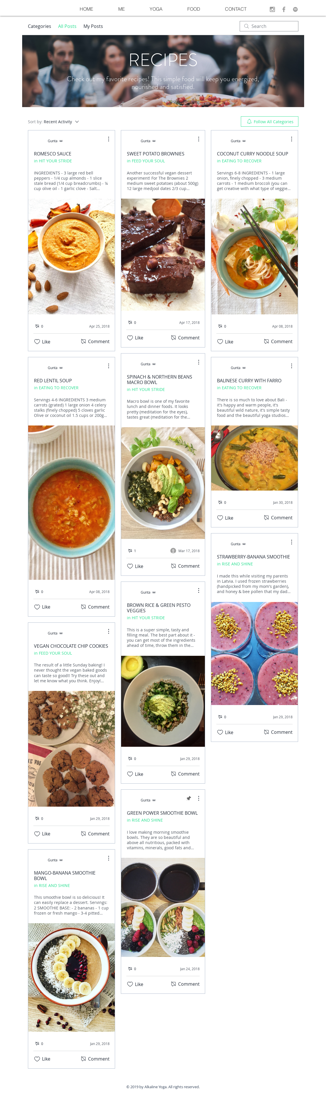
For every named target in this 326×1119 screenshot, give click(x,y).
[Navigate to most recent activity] (185, 551)
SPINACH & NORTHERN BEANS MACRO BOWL (159, 379)
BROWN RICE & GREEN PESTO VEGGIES (158, 608)
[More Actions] (105, 139)
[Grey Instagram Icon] (272, 9)
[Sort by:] (54, 121)
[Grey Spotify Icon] (295, 9)
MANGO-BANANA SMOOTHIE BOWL (65, 875)
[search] (269, 26)
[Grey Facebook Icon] (283, 9)
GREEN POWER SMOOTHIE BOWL (162, 813)
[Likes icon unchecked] (37, 341)
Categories (39, 26)
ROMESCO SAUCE (52, 154)
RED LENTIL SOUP (53, 380)
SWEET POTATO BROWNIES (155, 154)
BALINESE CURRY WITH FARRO (249, 380)
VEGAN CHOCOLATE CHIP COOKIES (71, 646)
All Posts (67, 26)
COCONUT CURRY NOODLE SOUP (252, 154)
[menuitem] (269, 121)
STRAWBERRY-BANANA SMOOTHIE (253, 557)
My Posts (93, 26)
